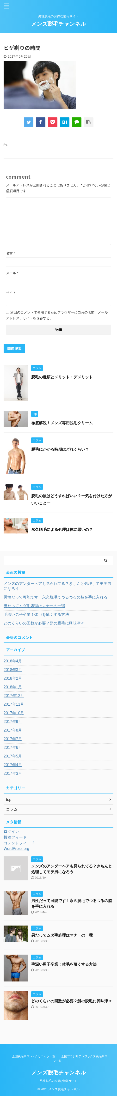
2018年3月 (13, 670)
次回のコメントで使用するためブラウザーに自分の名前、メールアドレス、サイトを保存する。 (57, 315)
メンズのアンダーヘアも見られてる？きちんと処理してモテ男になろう (57, 586)
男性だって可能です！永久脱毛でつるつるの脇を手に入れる (55, 597)
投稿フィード (15, 837)
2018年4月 (13, 661)
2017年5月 (13, 756)
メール (12, 273)
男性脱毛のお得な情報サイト (58, 1081)
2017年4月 (13, 765)
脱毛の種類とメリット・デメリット (62, 377)
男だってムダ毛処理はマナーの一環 (34, 606)
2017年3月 (13, 773)
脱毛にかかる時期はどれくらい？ (60, 449)
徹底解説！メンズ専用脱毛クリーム (62, 423)
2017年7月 (13, 739)
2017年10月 (14, 713)
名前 (10, 253)
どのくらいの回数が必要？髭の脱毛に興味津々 (44, 623)
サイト (11, 293)
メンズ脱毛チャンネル (58, 24)
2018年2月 (13, 678)
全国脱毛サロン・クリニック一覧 (33, 1056)
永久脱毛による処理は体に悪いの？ (62, 529)
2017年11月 (14, 704)
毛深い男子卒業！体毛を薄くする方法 (36, 614)
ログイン (11, 832)
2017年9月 (13, 722)
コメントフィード (19, 843)
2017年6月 (13, 747)
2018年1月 (13, 687)
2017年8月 (13, 730)
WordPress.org (16, 849)
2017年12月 (14, 696)
